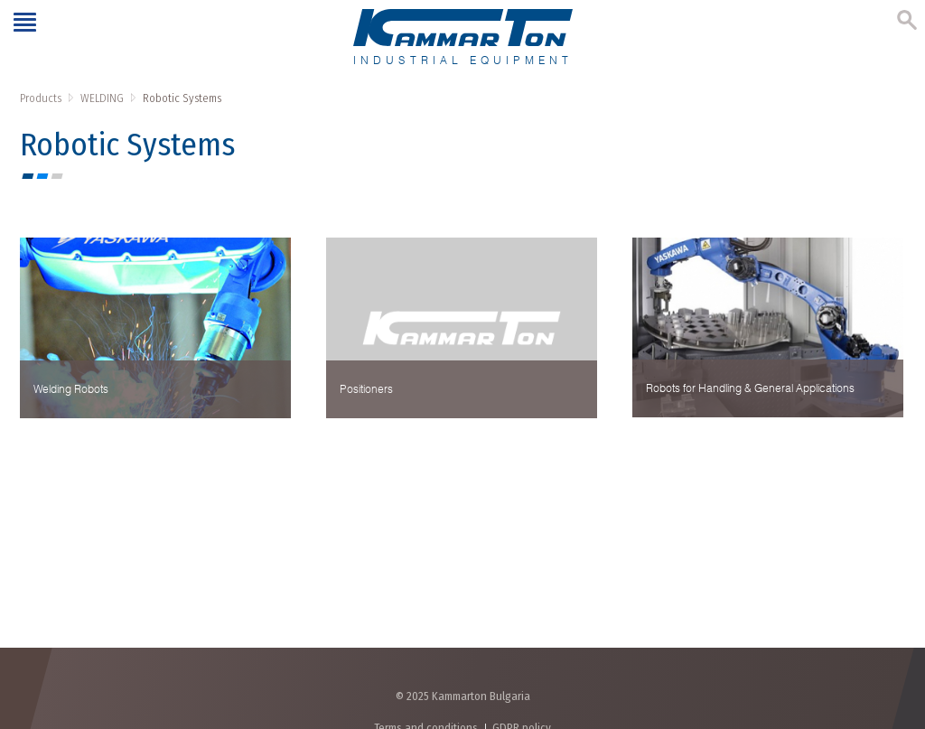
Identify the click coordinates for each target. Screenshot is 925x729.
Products (40, 98)
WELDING (102, 98)
